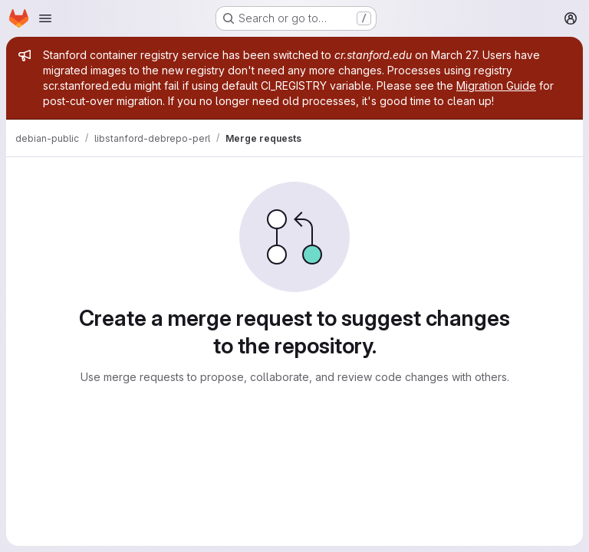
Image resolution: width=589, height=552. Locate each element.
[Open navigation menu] (45, 18)
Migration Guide (496, 85)
